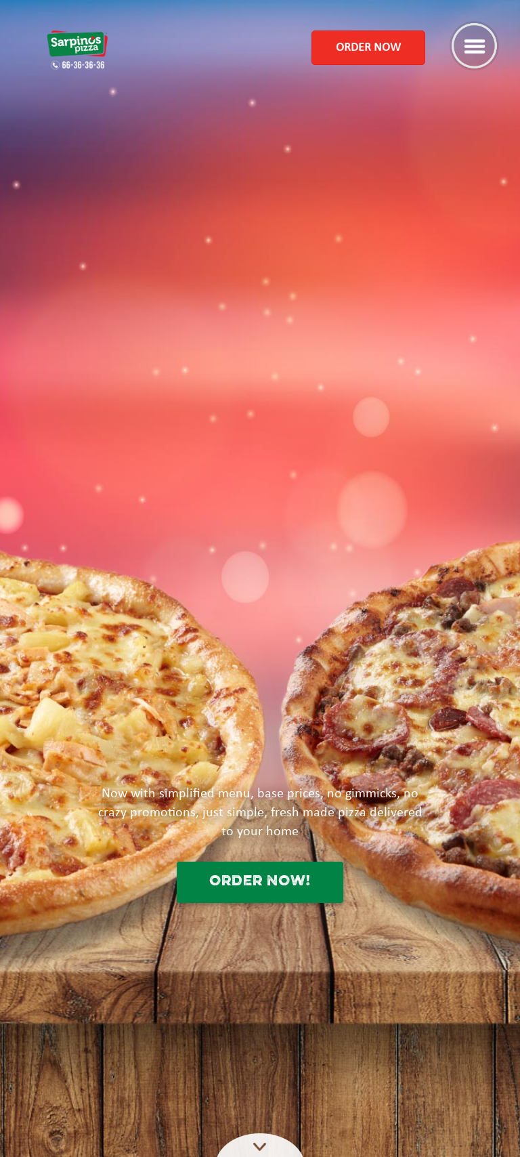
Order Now (368, 47)
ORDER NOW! (260, 881)
